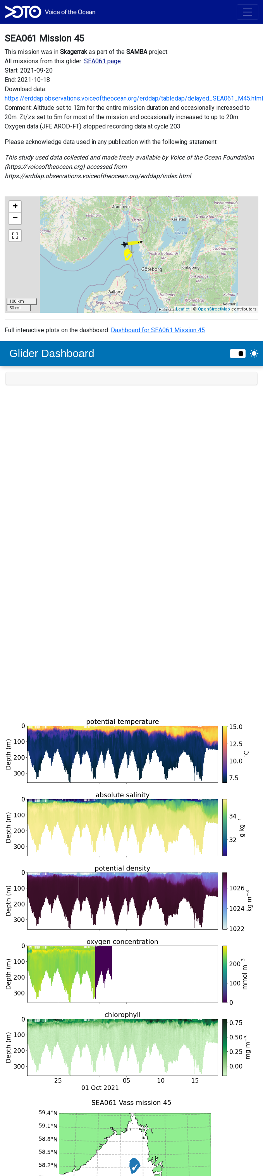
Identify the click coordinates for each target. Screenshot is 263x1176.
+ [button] (15, 207)
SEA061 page (102, 61)
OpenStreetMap (214, 309)
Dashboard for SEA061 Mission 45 (158, 330)
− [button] (15, 218)
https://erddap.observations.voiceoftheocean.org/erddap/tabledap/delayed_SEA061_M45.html (134, 98)
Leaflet (182, 309)
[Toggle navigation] (247, 12)
